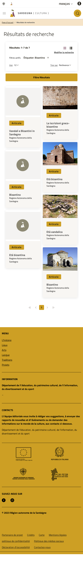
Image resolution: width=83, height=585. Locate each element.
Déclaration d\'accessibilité (16, 547)
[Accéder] (79, 3)
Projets (5, 365)
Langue (6, 355)
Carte (42, 535)
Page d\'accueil (7, 22)
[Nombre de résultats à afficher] (17, 65)
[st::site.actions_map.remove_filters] (48, 57)
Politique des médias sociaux (49, 541)
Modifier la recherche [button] (64, 52)
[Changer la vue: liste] (71, 48)
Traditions (7, 360)
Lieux (4, 345)
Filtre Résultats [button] (41, 77)
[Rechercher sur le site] (77, 13)
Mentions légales (58, 535)
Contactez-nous (42, 547)
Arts (4, 350)
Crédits (30, 535)
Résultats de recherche (25, 22)
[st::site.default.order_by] (66, 65)
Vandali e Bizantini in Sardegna (22, 132)
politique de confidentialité (16, 541)
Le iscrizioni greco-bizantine (58, 125)
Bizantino (15, 194)
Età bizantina (17, 255)
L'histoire (6, 340)
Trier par (54, 65)
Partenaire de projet (12, 535)
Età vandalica (55, 232)
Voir (11, 65)
